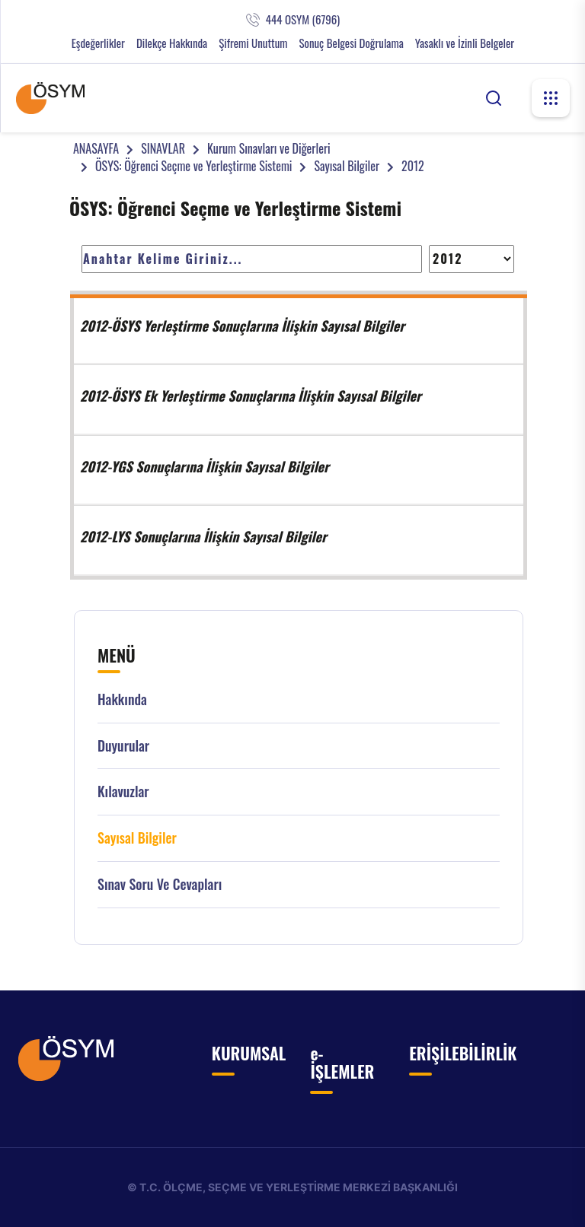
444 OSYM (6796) (303, 19)
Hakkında (122, 699)
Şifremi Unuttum (253, 43)
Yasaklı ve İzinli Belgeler (464, 43)
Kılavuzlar (123, 791)
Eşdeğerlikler (98, 43)
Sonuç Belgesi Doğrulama (351, 43)
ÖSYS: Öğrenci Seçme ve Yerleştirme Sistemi (193, 166)
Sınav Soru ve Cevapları (160, 884)
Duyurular (123, 745)
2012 (412, 166)
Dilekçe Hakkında (171, 43)
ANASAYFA (96, 148)
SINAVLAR (163, 148)
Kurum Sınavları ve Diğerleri (269, 148)
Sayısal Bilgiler (346, 166)
